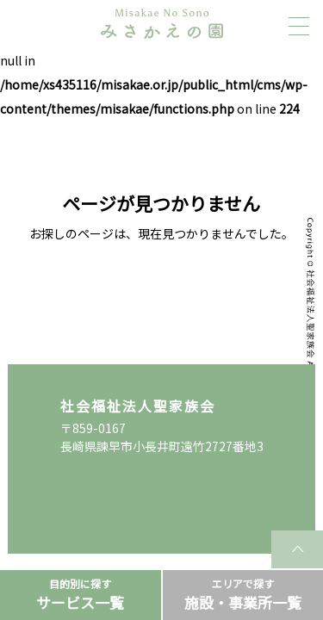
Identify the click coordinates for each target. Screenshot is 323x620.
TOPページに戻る (161, 287)
